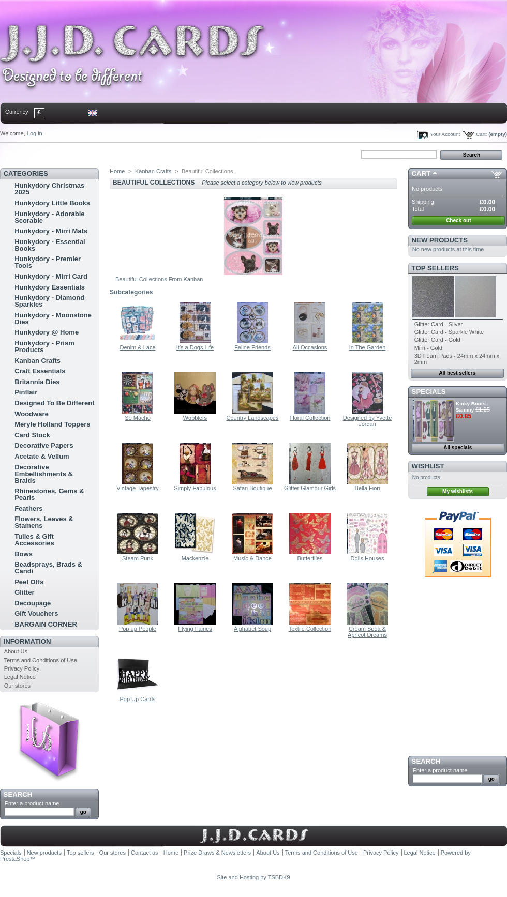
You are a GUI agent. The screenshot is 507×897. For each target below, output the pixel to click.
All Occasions (310, 347)
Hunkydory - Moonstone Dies (53, 318)
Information (27, 641)
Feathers (28, 508)
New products (440, 240)
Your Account (445, 134)
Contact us (144, 852)
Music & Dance (252, 558)
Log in (34, 133)
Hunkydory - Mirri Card (50, 276)
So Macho (138, 418)
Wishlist (428, 466)
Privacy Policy (21, 668)
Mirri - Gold (428, 348)
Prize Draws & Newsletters (217, 852)
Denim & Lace (137, 347)
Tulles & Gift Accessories (34, 540)
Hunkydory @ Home (46, 332)
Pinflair (25, 392)
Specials (429, 392)
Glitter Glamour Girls (310, 488)
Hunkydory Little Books (52, 203)
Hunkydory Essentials (49, 287)
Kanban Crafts (37, 360)
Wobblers (195, 418)
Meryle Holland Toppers (52, 424)
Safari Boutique (252, 488)
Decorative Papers (43, 445)
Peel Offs (28, 582)
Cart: (481, 134)
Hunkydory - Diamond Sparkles (49, 301)
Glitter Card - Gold (437, 340)
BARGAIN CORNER (45, 624)
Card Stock (32, 435)
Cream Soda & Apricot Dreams (367, 632)
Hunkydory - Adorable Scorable (49, 217)
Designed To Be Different (54, 403)
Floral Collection (310, 418)
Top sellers (435, 268)
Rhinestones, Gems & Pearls (49, 494)
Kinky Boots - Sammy (472, 407)
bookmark (119, 154)
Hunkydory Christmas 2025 (49, 188)
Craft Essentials (39, 371)
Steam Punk (137, 558)
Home (16, 154)
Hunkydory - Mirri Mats (50, 231)
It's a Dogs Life (195, 347)
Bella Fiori (367, 488)
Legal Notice (20, 677)
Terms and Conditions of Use (40, 660)
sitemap (85, 154)
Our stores (17, 685)
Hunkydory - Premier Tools (47, 262)
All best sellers (457, 373)
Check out (458, 220)
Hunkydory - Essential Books (49, 245)
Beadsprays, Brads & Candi (48, 567)
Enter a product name (32, 803)
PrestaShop (14, 859)
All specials (457, 447)
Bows (23, 554)
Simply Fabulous (195, 488)
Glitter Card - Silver (438, 324)
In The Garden (367, 347)
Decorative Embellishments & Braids (43, 473)
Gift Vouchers (36, 613)
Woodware (31, 414)
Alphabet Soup (252, 629)
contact (51, 154)
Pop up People (137, 629)
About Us (15, 651)
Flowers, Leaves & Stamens (43, 522)
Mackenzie (195, 558)
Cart (421, 173)
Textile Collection (310, 629)
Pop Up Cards (137, 699)
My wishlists (457, 491)
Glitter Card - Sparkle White (449, 332)
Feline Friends (252, 347)
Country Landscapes (253, 418)
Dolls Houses (367, 558)
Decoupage (32, 603)
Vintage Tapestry (137, 488)
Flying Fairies (195, 629)
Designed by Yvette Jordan (367, 421)
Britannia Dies (36, 382)
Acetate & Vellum (41, 456)
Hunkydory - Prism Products (44, 346)
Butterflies (310, 558)
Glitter (24, 592)
